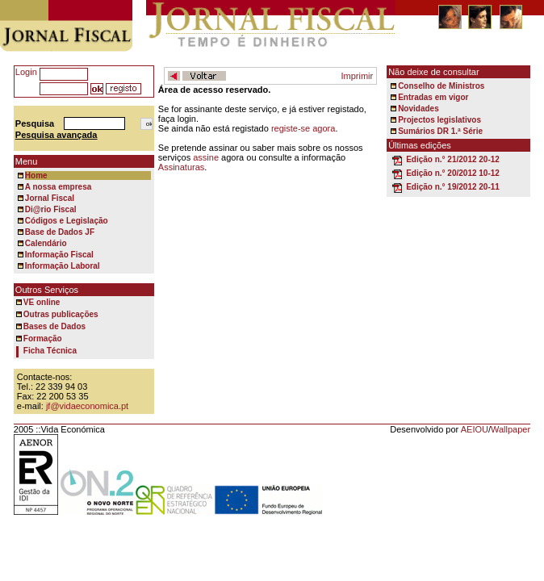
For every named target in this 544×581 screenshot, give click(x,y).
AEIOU (474, 429)
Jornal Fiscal (49, 198)
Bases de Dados (54, 326)
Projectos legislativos (439, 119)
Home (36, 175)
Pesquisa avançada (56, 135)
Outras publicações (60, 314)
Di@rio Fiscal (51, 209)
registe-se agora (303, 128)
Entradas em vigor (433, 97)
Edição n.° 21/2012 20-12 (453, 159)
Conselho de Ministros (441, 86)
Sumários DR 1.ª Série (440, 131)
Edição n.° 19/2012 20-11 (453, 186)
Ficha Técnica (50, 350)
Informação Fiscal (59, 254)
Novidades (418, 108)
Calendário (46, 243)
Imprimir (357, 76)
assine (206, 157)
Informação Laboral (62, 265)
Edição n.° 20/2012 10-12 (453, 173)
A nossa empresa (58, 186)
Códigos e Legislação (66, 220)
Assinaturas (181, 167)
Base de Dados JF (59, 232)
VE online (42, 302)
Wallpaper (510, 429)
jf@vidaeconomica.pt (87, 406)
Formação (42, 338)
